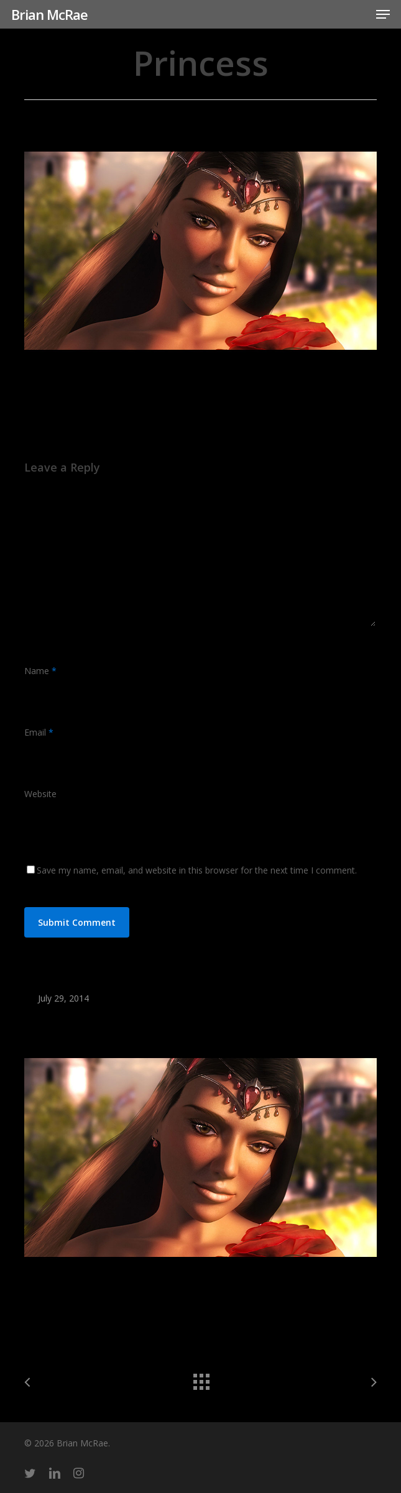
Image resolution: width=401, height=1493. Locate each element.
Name (40, 671)
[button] (383, 14)
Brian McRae (49, 14)
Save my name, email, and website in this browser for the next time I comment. (197, 870)
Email (38, 732)
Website (40, 794)
